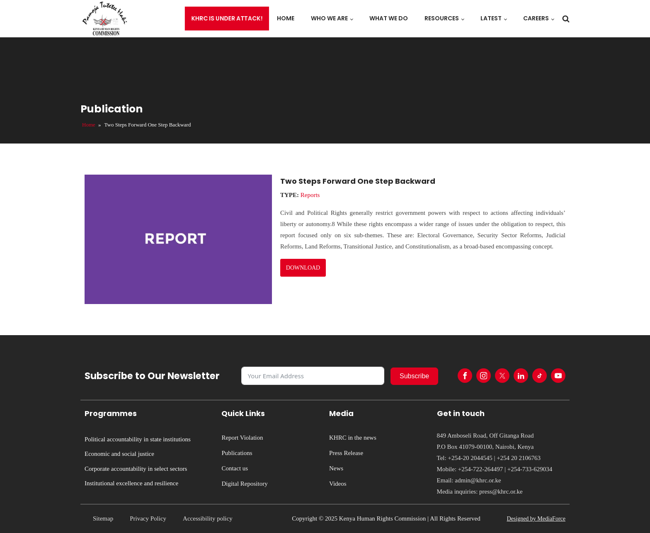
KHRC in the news (352, 437)
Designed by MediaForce (536, 519)
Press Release (346, 453)
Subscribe (414, 376)
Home (285, 18)
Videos (338, 483)
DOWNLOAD (303, 268)
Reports (310, 195)
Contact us (234, 468)
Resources (441, 18)
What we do (388, 18)
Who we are (329, 18)
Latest (491, 18)
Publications (236, 453)
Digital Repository (244, 483)
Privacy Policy (148, 518)
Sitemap (103, 518)
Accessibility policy (208, 518)
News (336, 468)
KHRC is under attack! (227, 18)
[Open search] (566, 18)
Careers (536, 18)
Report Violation (242, 437)
